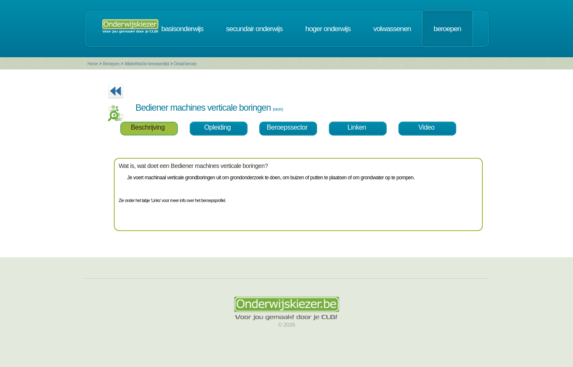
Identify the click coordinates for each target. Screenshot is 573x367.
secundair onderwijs (254, 28)
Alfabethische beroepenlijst (146, 63)
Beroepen (111, 63)
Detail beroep (185, 63)
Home (93, 63)
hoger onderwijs (327, 28)
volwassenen (392, 28)
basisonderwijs (182, 28)
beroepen (447, 28)
